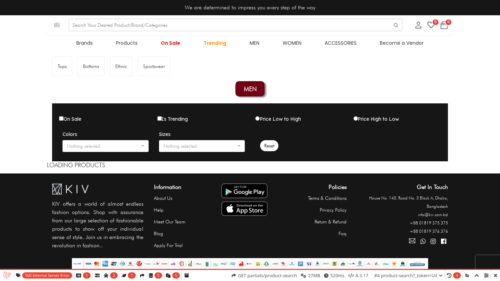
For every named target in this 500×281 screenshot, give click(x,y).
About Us (163, 199)
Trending (216, 44)
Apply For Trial (168, 246)
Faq (343, 235)
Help (159, 211)
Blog (158, 235)
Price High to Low (378, 120)
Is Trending (174, 120)
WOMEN (288, 44)
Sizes (164, 136)
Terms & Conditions (327, 199)
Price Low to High (280, 120)
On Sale (174, 44)
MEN (253, 44)
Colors (69, 136)
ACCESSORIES (335, 44)
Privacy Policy (333, 211)
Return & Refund (331, 223)
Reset (269, 147)
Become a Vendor (393, 44)
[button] (105, 147)
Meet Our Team (169, 223)
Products (133, 44)
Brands (93, 44)
